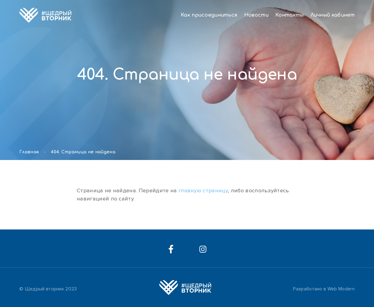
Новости (256, 15)
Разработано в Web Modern (324, 289)
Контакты (289, 15)
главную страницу (203, 190)
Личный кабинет (333, 15)
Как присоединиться (209, 15)
